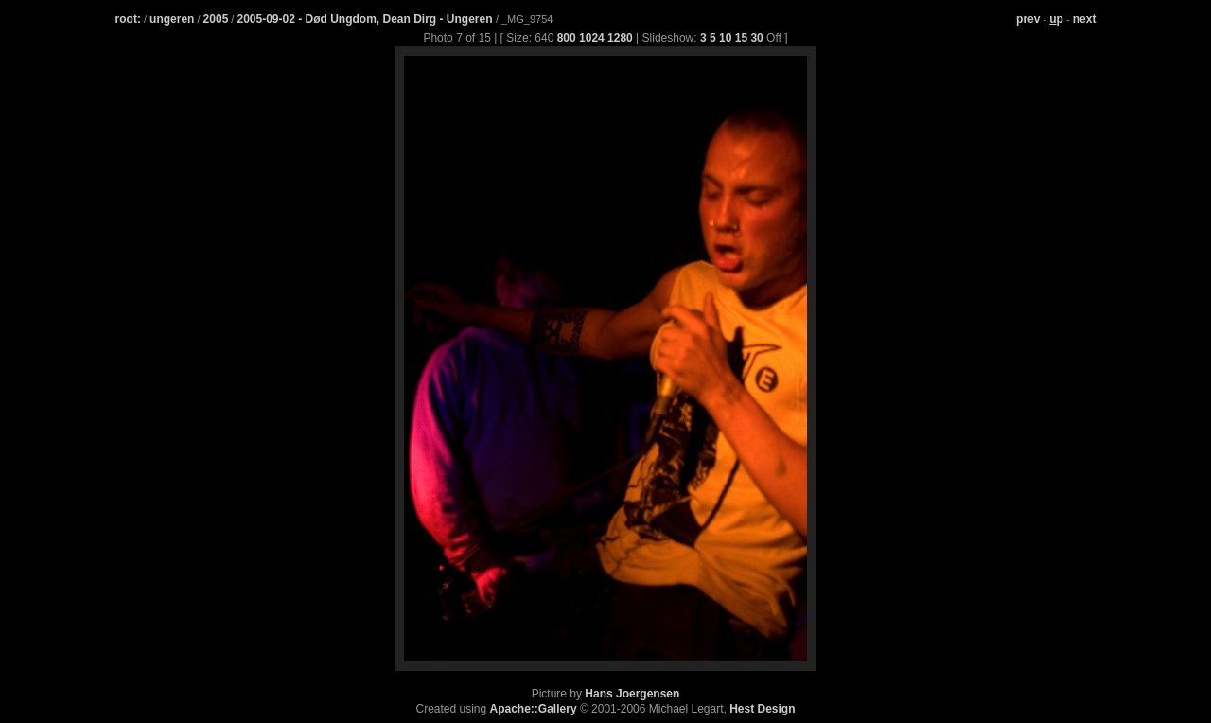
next (1085, 19)
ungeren (171, 19)
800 (566, 37)
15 (741, 37)
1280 (620, 37)
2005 (216, 19)
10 (725, 37)
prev (1028, 19)
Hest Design (762, 708)
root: (128, 19)
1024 (592, 37)
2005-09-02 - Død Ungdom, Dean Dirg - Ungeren (366, 19)
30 (756, 37)
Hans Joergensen (632, 693)
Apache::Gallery (533, 708)
